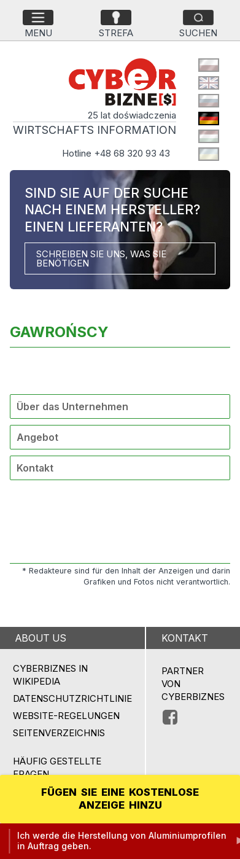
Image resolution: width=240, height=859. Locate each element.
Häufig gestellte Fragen (57, 767)
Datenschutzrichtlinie (72, 698)
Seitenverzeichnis (59, 733)
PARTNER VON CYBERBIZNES (193, 683)
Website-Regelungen (66, 715)
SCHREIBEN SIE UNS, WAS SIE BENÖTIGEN (101, 258)
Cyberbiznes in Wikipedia (50, 675)
